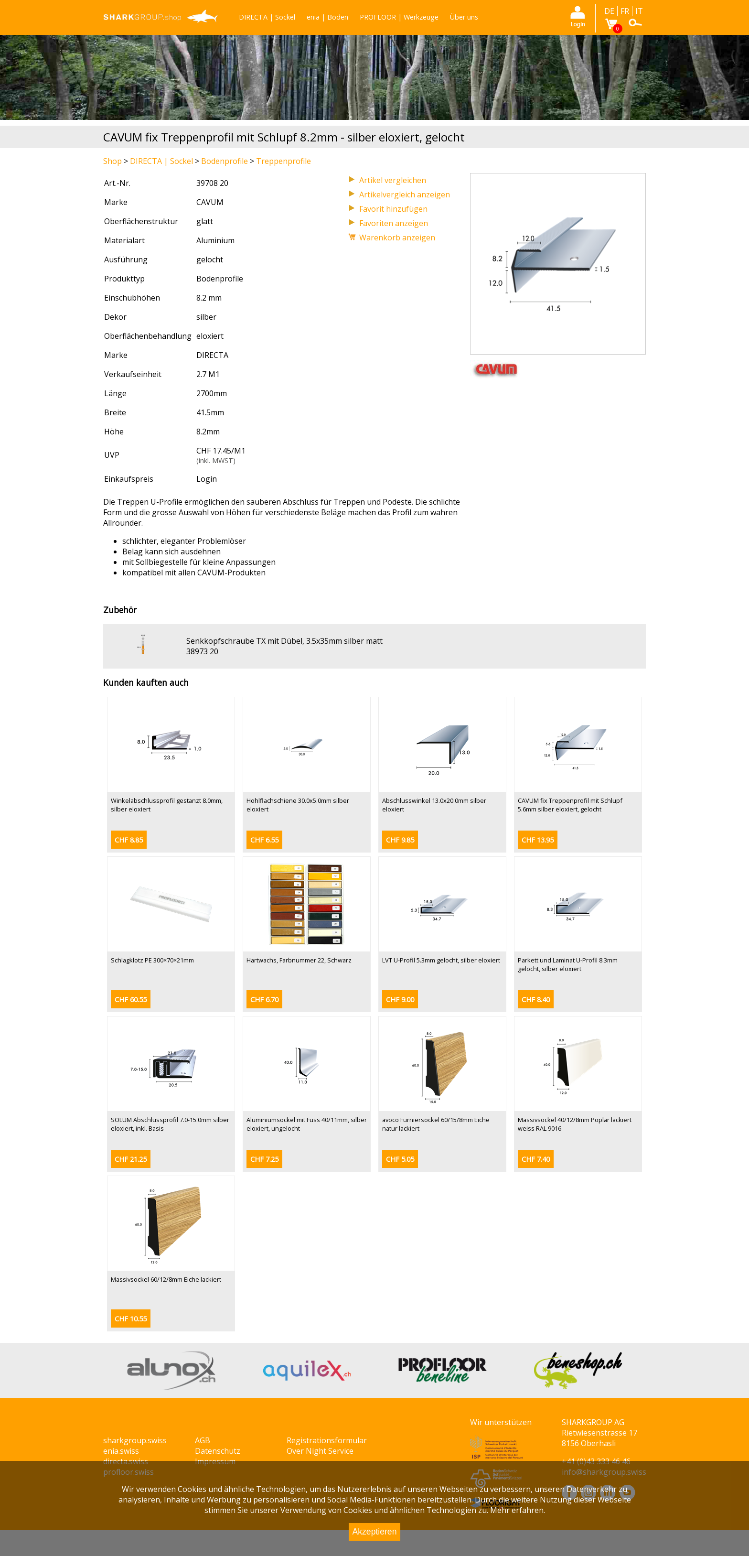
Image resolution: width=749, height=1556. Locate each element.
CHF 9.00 (400, 999)
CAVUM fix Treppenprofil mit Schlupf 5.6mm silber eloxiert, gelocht (570, 804)
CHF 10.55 (131, 1318)
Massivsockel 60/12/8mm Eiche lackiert (166, 1279)
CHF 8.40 (536, 999)
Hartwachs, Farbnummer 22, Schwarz (299, 960)
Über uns (464, 17)
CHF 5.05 (400, 1159)
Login (206, 479)
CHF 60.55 (131, 999)
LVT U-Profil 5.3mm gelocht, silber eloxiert (441, 960)
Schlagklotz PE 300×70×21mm (152, 960)
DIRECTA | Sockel (267, 17)
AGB (202, 1440)
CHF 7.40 (536, 1159)
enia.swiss (121, 1451)
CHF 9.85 (400, 839)
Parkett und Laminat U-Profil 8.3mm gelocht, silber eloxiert (568, 964)
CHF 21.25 (131, 1159)
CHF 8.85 (129, 839)
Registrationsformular (327, 1440)
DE (609, 11)
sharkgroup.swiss (135, 1440)
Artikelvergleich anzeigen (404, 194)
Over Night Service (320, 1451)
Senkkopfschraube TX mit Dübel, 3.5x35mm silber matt (284, 641)
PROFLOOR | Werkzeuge (399, 17)
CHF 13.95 (538, 839)
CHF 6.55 (264, 839)
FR (625, 11)
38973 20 (202, 651)
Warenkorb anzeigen (397, 237)
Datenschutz (217, 1451)
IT (639, 11)
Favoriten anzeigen (393, 223)
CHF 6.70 (264, 999)
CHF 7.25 (264, 1159)
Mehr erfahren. (517, 1510)
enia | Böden (327, 17)
